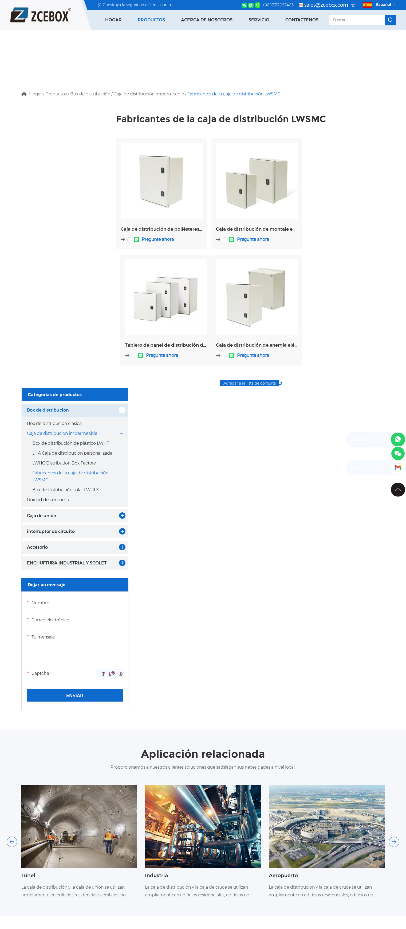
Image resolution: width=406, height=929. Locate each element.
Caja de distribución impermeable (149, 93)
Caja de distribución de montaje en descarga (250, 226)
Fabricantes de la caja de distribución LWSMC (234, 93)
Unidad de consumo (48, 259)
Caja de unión (41, 275)
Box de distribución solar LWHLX (57, 246)
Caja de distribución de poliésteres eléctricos (159, 226)
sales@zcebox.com (327, 5)
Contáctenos (301, 19)
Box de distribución (90, 93)
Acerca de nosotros (206, 19)
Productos (151, 19)
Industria (157, 643)
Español (379, 5)
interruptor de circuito (51, 290)
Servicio (259, 19)
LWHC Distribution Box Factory (56, 212)
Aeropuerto (284, 643)
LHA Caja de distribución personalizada (57, 195)
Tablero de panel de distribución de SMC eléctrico (341, 226)
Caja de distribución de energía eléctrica (159, 339)
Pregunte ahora (158, 236)
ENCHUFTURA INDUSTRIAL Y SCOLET (58, 326)
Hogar (113, 19)
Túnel (28, 643)
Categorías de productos (55, 119)
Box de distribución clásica (54, 148)
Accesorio (37, 306)
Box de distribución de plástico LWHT (55, 178)
